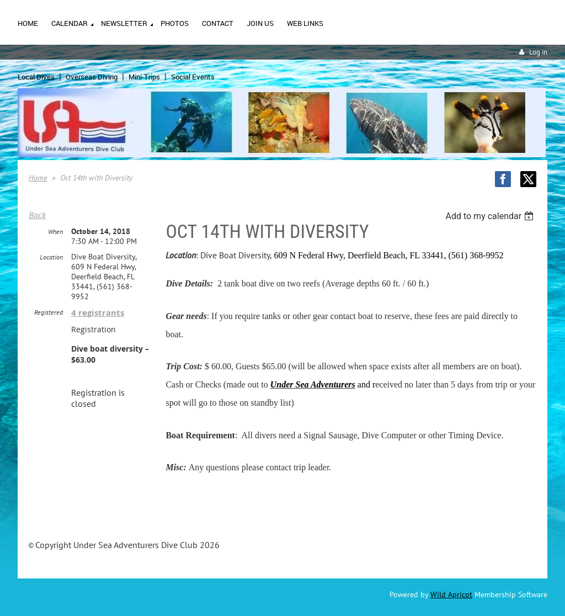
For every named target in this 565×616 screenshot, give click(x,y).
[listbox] (490, 216)
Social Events (193, 77)
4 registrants (97, 312)
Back (37, 214)
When (55, 231)
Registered (48, 312)
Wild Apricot (451, 594)
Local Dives (36, 77)
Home (38, 178)
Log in (538, 52)
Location (51, 257)
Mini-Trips (144, 77)
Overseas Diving (92, 77)
